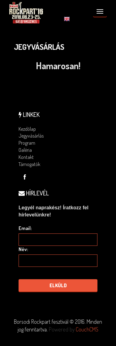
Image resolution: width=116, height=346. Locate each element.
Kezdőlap (27, 129)
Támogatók (29, 164)
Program (27, 143)
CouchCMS (87, 329)
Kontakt (26, 157)
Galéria (25, 150)
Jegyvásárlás (31, 136)
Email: (25, 228)
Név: (23, 249)
